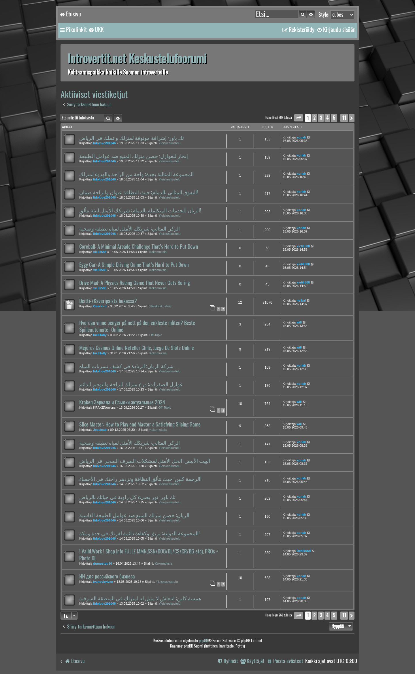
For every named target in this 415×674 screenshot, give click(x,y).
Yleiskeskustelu (169, 143)
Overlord (99, 306)
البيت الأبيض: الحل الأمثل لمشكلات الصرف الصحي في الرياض (144, 460)
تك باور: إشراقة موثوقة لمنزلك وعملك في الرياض (131, 137)
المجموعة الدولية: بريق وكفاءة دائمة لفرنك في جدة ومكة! (139, 533)
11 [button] (344, 118)
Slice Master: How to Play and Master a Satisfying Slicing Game (140, 424)
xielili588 (99, 252)
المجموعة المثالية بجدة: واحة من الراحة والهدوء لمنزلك (136, 174)
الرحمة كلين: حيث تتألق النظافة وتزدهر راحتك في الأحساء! (140, 478)
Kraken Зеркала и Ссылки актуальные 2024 (122, 402)
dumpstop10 (102, 563)
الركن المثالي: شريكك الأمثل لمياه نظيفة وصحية (129, 228)
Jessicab (99, 429)
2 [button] (314, 118)
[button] (298, 117)
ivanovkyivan (103, 581)
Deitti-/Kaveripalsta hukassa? (108, 301)
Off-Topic (155, 335)
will (299, 322)
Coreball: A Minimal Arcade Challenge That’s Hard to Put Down (138, 246)
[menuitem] (96, 29)
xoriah (301, 137)
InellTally (99, 335)
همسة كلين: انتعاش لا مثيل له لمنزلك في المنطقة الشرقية (140, 598)
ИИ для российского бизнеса (107, 576)
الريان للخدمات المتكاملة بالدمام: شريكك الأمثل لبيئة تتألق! (140, 210)
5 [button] (334, 118)
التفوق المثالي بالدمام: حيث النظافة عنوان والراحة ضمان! (138, 192)
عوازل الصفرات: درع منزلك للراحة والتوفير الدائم (131, 384)
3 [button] (321, 118)
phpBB (203, 640)
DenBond (304, 551)
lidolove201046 (104, 143)
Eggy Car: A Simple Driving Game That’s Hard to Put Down (134, 264)
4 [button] (327, 118)
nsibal (301, 300)
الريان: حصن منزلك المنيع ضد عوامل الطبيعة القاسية (134, 515)
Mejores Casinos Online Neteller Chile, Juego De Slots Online (136, 347)
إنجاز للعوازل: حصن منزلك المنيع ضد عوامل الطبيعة (133, 156)
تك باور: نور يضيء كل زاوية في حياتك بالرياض (127, 497)
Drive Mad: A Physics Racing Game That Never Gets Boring (134, 282)
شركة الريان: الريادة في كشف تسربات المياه (126, 366)
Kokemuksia (158, 252)
